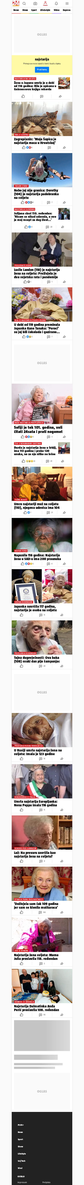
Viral (20, 1168)
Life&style (45, 10)
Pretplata (46, 1182)
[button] (24, 3)
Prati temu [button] (42, 69)
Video (56, 10)
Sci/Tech (21, 1161)
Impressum (22, 1182)
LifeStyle (22, 1153)
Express (66, 10)
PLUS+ (21, 1125)
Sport (34, 10)
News (16, 10)
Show (25, 10)
